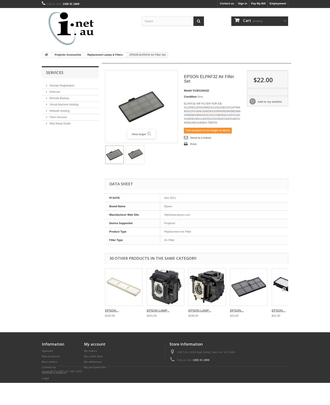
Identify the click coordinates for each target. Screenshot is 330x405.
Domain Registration (61, 83)
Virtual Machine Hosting (64, 102)
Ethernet (54, 90)
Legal (45, 378)
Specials (47, 351)
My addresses (93, 361)
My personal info (95, 367)
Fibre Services (58, 115)
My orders (90, 351)
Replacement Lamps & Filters (105, 54)
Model (188, 90)
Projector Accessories (68, 54)
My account (94, 344)
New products (51, 356)
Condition (190, 96)
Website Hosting (59, 109)
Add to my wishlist (269, 101)
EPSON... (112, 310)
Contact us (227, 3)
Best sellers (49, 361)
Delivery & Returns (54, 372)
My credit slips (93, 356)
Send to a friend (200, 137)
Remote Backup (59, 96)
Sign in (242, 3)
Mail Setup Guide (60, 121)
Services (54, 72)
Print (193, 144)
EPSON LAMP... (158, 310)
